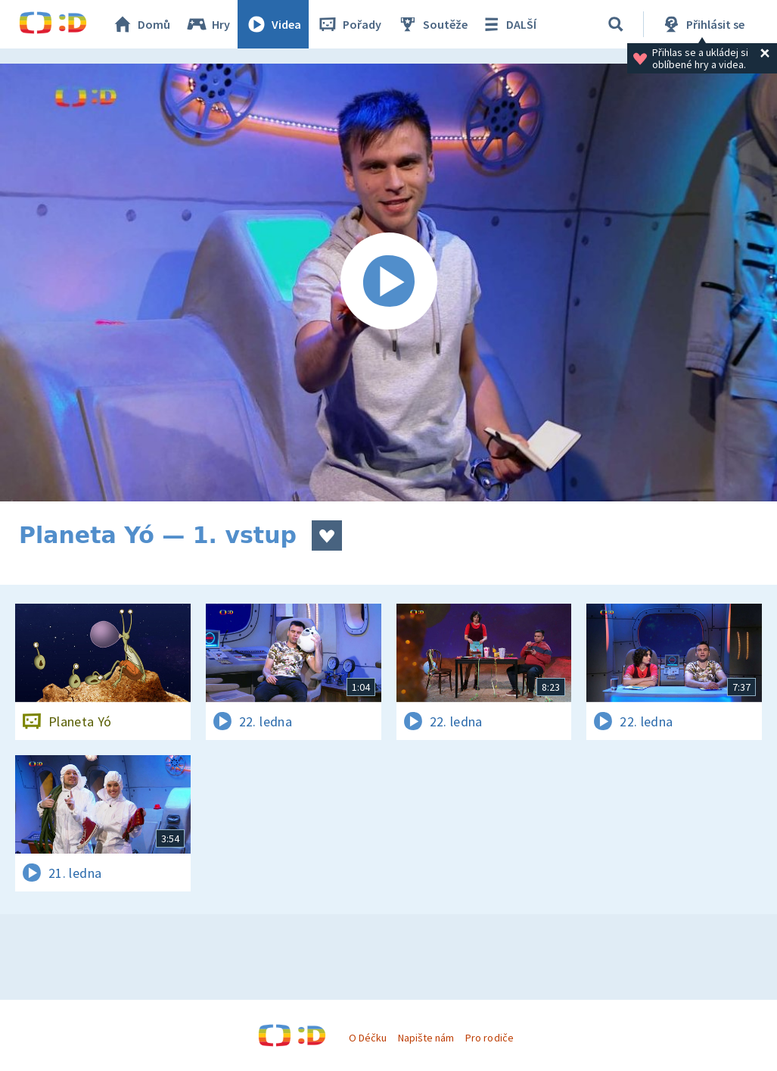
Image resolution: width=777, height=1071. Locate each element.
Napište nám (426, 1037)
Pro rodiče (489, 1037)
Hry (207, 24)
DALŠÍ (508, 24)
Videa (273, 24)
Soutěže (432, 24)
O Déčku (368, 1037)
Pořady (348, 24)
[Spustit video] (388, 282)
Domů (140, 24)
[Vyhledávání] (616, 24)
